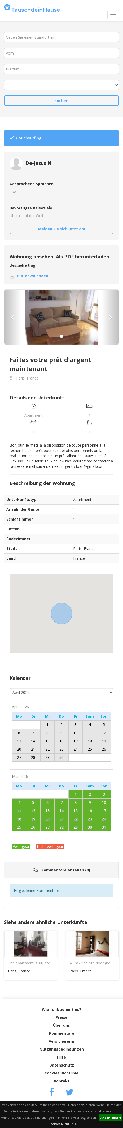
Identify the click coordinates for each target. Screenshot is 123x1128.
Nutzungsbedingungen (61, 1049)
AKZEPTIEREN (110, 1118)
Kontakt (61, 1080)
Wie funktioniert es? (61, 1009)
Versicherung (61, 1041)
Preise (62, 1017)
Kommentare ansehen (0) (61, 870)
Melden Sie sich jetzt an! (61, 228)
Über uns (61, 1025)
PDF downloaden (32, 275)
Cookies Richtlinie (63, 1124)
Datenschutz (61, 1065)
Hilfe (61, 1057)
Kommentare (61, 1033)
